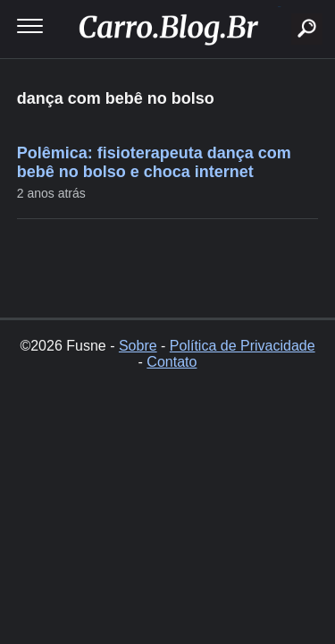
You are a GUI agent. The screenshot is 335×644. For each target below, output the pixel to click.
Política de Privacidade (242, 345)
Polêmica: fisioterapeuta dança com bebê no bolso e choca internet (154, 162)
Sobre (138, 345)
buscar (279, 6)
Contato (172, 361)
